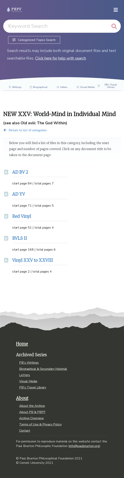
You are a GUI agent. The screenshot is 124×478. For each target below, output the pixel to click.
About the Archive (32, 406)
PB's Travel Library (107, 86)
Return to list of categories (25, 130)
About (22, 398)
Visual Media (85, 87)
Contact (24, 430)
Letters (62, 87)
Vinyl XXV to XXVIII (32, 260)
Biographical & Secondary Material (43, 369)
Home (22, 344)
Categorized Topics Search (34, 40)
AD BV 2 (20, 172)
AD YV (18, 194)
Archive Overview (31, 418)
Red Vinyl (21, 216)
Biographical (38, 87)
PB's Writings (29, 363)
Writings (15, 87)
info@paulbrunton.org (84, 446)
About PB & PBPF (32, 412)
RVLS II (19, 238)
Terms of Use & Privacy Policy (40, 424)
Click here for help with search (60, 58)
